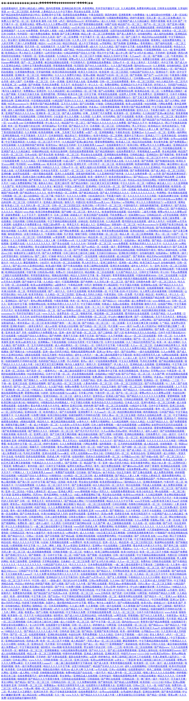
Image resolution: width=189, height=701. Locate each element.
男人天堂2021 (139, 126)
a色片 (62, 21)
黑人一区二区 (162, 234)
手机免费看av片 (118, 215)
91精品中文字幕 (138, 405)
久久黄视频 (159, 65)
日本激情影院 (56, 135)
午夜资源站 (177, 56)
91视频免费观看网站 (118, 18)
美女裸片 (12, 40)
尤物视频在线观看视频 (22, 656)
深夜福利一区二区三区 (124, 224)
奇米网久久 (162, 294)
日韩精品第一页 (131, 679)
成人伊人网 (121, 53)
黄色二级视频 (154, 669)
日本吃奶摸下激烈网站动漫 (118, 129)
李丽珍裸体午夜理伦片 (52, 377)
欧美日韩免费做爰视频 (48, 212)
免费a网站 (98, 377)
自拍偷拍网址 (145, 34)
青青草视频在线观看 (123, 275)
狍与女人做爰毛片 (12, 91)
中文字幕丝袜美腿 (162, 107)
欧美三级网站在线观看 (96, 266)
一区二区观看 (117, 323)
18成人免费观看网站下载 (71, 30)
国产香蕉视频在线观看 (91, 24)
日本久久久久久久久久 (143, 192)
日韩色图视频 (44, 237)
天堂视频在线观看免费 (49, 161)
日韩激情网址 (36, 517)
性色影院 (22, 34)
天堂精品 (99, 558)
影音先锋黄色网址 (141, 463)
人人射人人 (139, 269)
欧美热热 (68, 164)
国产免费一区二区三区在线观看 (111, 405)
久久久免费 (49, 539)
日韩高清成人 (90, 148)
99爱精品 (34, 37)
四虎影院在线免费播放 (75, 14)
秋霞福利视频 (142, 164)
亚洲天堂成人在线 (76, 81)
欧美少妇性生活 (145, 491)
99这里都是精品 (10, 18)
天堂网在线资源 (30, 498)
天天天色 (25, 316)
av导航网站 (106, 43)
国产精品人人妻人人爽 (146, 129)
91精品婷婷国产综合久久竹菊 (80, 53)
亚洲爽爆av (133, 43)
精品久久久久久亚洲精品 (147, 167)
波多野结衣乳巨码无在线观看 (50, 68)
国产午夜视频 (81, 250)
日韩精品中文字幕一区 (89, 488)
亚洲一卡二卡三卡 (95, 307)
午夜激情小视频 (178, 75)
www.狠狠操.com (68, 97)
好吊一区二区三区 (164, 116)
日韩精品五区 (17, 533)
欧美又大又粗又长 (88, 72)
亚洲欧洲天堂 (112, 653)
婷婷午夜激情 (137, 18)
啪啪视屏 (22, 679)
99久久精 (22, 294)
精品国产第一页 (92, 463)
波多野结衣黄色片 (110, 529)
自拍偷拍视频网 (101, 628)
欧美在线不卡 (79, 84)
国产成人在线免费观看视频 (120, 110)
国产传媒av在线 (150, 456)
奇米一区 (12, 126)
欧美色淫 (7, 386)
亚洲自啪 (74, 110)
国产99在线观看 (128, 428)
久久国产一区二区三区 (72, 170)
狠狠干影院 (81, 234)
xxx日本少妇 (78, 27)
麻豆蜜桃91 (173, 164)
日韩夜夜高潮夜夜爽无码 (140, 533)
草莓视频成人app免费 (149, 151)
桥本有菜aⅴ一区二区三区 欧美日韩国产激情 (41, 323)
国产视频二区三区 (155, 399)
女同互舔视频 (33, 97)
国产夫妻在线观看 (57, 656)
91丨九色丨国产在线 (176, 383)
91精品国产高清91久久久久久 (68, 100)
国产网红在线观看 (97, 583)
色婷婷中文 (123, 587)
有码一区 (45, 40)
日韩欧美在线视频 (36, 221)
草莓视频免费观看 (63, 65)
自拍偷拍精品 (174, 65)
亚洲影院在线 (67, 259)
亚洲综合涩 (37, 644)
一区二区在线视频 (130, 637)
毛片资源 (63, 126)
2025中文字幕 (38, 482)
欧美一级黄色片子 (98, 177)
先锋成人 (12, 246)
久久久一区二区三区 (24, 237)
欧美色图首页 (66, 637)
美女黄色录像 (161, 142)
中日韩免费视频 (47, 510)
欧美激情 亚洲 (66, 199)
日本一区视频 (57, 81)
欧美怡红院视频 (108, 574)
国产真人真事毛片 (127, 34)
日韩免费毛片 (112, 189)
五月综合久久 (15, 599)
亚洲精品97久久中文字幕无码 (137, 84)
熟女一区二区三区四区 (48, 628)
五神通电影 (35, 561)
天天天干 (66, 84)
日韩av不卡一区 (121, 62)
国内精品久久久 (133, 482)
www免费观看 (121, 243)
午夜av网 (100, 409)
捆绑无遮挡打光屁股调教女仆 (115, 97)
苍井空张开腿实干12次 (28, 313)
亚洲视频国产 (8, 30)
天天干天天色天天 (165, 316)
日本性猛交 (105, 676)
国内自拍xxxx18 (75, 21)
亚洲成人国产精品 (116, 396)
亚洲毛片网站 (158, 164)
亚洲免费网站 (179, 320)
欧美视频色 (121, 526)
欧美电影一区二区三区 (67, 154)
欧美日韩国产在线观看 (96, 215)
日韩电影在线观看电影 (73, 679)
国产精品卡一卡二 (154, 596)
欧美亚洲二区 (9, 84)
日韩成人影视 (27, 548)
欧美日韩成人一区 (163, 68)
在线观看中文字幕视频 (58, 625)
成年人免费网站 (147, 208)
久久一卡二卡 (141, 548)
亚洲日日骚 (76, 405)
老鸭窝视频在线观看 (81, 348)
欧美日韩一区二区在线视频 (28, 27)
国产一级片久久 (57, 291)
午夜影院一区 (29, 56)
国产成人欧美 (101, 663)
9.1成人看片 (88, 78)
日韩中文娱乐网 (143, 68)
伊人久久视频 (71, 116)
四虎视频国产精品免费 (162, 177)
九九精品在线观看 (77, 177)
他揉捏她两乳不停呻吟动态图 (21, 361)
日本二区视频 (61, 215)
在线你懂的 (121, 148)
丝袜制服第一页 (169, 444)
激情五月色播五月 (66, 488)
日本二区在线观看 (25, 250)
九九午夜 (81, 583)
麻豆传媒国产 (134, 507)
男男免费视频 (89, 634)
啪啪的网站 (47, 75)
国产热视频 (119, 43)
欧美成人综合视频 (69, 326)
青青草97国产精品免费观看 (45, 103)
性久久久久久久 (78, 564)
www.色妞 (29, 212)
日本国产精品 (158, 313)
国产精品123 (110, 300)
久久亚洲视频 (180, 183)
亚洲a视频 (93, 81)
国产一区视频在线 (144, 316)
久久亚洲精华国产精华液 (31, 145)
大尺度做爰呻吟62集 (158, 529)
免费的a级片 (19, 466)
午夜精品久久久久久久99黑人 (48, 463)
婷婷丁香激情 (152, 466)
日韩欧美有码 (44, 116)
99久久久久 (16, 262)
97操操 (100, 103)
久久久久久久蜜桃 (11, 78)
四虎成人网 (53, 456)
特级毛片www (128, 653)
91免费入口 (66, 494)
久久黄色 (97, 116)
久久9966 (39, 459)
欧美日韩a (144, 644)
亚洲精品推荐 (166, 269)
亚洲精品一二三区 (170, 380)
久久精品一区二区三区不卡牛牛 (43, 142)
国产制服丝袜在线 (165, 161)
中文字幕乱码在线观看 (159, 88)
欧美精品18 (11, 53)
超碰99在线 (171, 250)
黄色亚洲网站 (51, 494)
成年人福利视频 (170, 59)
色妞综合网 (179, 393)
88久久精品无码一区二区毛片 (172, 81)
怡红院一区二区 (159, 517)
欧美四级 (145, 682)
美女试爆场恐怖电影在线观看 (51, 246)
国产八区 (119, 332)
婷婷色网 (88, 405)
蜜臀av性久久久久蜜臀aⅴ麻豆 (156, 145)
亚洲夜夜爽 (125, 14)
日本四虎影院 (170, 510)
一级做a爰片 (55, 580)
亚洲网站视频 (43, 548)
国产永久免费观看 (52, 253)
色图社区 (80, 202)
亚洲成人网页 (65, 491)
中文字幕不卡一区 (90, 37)
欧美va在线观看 (134, 103)
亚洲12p (101, 351)
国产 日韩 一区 (22, 501)
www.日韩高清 (103, 593)
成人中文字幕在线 (89, 43)
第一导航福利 (103, 119)
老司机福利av (92, 21)
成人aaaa (52, 491)
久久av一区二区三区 (141, 345)
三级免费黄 (125, 545)
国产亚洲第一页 (31, 78)
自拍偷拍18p (27, 256)
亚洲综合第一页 (33, 412)
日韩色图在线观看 (158, 666)
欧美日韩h (133, 145)
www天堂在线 (142, 501)
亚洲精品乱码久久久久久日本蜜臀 (20, 377)
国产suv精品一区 (91, 246)
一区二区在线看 (81, 189)
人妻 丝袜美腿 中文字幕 (56, 478)
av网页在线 (120, 615)
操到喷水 (58, 615)
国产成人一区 (91, 644)
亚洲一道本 (65, 332)
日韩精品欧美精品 (158, 447)
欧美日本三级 (75, 94)
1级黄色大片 (138, 367)
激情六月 (69, 202)
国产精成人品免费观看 (117, 367)
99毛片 (88, 285)
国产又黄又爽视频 (70, 34)
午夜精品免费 (75, 285)
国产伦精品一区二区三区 (95, 323)
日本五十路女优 (94, 170)
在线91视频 (155, 523)
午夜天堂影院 (131, 618)
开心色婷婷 (73, 361)
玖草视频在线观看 (121, 269)
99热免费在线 (105, 615)
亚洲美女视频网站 (92, 129)
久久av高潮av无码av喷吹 (114, 431)
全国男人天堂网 (127, 94)
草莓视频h (133, 615)
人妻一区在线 (179, 14)
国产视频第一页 (37, 555)
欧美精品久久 (156, 123)
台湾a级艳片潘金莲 (91, 428)
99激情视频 (181, 428)
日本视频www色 (142, 78)
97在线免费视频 (29, 59)
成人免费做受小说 (91, 231)
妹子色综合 (109, 472)
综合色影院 (134, 212)
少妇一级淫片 (169, 434)
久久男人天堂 (79, 40)
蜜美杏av (15, 504)
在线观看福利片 (137, 669)
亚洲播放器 (46, 367)
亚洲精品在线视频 (28, 367)
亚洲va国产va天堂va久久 (92, 577)
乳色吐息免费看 (51, 84)
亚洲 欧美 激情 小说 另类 (44, 21)
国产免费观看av (178, 142)
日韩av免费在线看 (99, 580)
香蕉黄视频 (182, 113)
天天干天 (76, 129)
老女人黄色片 (138, 62)
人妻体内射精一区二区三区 (71, 138)
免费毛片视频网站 (100, 421)
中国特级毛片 (130, 205)
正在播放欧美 (83, 418)
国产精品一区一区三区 (172, 129)
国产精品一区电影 (56, 482)
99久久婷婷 (82, 437)
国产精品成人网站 (74, 501)
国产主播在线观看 (176, 399)
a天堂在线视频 (171, 215)
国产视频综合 (127, 478)
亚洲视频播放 (106, 132)
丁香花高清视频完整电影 (94, 358)
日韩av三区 (163, 208)
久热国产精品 (88, 380)
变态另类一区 (32, 46)
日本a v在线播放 (118, 669)
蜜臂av (91, 602)
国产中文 (105, 278)
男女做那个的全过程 (29, 126)
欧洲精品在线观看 (12, 269)
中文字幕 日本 (179, 364)
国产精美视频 (113, 307)
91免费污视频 (38, 415)
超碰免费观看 (12, 215)
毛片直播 (113, 326)
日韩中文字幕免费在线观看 (37, 65)
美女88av (116, 202)
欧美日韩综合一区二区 (43, 310)
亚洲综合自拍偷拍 (165, 539)
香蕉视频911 (147, 43)
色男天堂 (39, 297)
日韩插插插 (155, 459)
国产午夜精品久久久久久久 (62, 218)
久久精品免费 (113, 221)
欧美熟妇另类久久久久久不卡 (36, 18)
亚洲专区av (99, 396)
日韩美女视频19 (77, 517)
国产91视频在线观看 (129, 602)
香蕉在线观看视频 (152, 237)
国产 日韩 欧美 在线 (117, 409)
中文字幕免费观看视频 (86, 529)
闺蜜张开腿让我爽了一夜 (171, 326)
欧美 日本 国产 (175, 21)
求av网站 (94, 437)
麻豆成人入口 (164, 183)
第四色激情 (111, 14)
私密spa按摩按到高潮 (102, 660)
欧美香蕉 (10, 669)
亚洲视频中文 (161, 94)
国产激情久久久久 (38, 431)
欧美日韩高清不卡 (141, 513)
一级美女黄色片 (35, 326)
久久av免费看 (174, 313)
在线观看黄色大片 (116, 145)
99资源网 (171, 221)
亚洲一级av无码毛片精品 (56, 351)
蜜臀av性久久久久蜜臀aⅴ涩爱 (52, 24)
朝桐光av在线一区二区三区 (81, 310)
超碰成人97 (76, 215)
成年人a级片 (152, 431)
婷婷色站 (29, 583)
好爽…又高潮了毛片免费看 (30, 88)
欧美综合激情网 (59, 151)
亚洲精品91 (152, 154)
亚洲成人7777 (152, 135)
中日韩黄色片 (78, 62)
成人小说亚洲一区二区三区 (75, 621)
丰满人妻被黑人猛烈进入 (166, 656)
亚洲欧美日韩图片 (23, 68)
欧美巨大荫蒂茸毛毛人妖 (113, 180)
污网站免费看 (165, 103)
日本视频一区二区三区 (36, 81)
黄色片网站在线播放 (21, 119)
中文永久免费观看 (53, 49)
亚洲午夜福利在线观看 (152, 618)
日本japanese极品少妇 (119, 599)
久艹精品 (165, 323)
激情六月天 (150, 304)
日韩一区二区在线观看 (17, 285)
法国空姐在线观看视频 (122, 30)
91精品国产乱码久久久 (142, 72)
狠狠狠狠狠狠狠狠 (41, 129)
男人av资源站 (70, 545)
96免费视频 (32, 30)
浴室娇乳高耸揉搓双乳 (25, 399)
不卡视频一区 (49, 199)
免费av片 (60, 272)
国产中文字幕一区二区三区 (106, 621)
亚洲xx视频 (89, 75)
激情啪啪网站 (110, 428)
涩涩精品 (128, 157)
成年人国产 (16, 81)
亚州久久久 (142, 110)
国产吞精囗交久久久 (16, 555)
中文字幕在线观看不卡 (99, 450)
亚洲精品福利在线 (84, 88)
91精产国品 (108, 199)
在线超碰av (130, 240)
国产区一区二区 (21, 21)
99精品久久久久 (51, 167)
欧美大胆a (113, 167)
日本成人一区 (87, 345)
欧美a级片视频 (54, 266)
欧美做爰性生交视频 (49, 339)
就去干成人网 (43, 250)
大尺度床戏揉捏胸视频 (27, 170)
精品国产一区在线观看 (85, 256)
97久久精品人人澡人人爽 (42, 240)
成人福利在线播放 (164, 34)
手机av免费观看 (178, 272)
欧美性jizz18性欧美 (133, 494)
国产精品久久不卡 (138, 123)
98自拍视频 (150, 103)
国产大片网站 (172, 100)
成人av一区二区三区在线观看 (140, 335)
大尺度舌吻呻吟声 (44, 418)
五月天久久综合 (70, 103)
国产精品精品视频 (132, 186)
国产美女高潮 (46, 154)
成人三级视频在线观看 (119, 523)
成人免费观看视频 (104, 475)
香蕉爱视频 (137, 304)
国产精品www (141, 177)
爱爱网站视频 (32, 393)
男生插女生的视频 (89, 482)
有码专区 (10, 577)
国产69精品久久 (141, 599)
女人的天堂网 (37, 625)
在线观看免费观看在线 (123, 491)
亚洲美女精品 (27, 24)
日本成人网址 (20, 660)
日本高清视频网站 (32, 396)
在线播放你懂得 (113, 548)
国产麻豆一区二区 (85, 637)
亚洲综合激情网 (151, 691)
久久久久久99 (78, 243)
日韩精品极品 (137, 154)
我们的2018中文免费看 (55, 278)
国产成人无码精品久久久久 (115, 192)
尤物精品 (134, 526)
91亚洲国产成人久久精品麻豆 (134, 21)
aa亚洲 (154, 501)
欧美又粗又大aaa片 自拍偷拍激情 (158, 262)
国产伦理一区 (121, 27)
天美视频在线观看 (59, 542)
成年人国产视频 (160, 138)
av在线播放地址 (23, 418)
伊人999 (73, 24)
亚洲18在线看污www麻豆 (64, 393)
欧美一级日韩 (20, 539)
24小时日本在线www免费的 (168, 199)
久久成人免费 (77, 606)
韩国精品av (21, 199)
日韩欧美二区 (94, 517)
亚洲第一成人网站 (129, 262)
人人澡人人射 (130, 358)
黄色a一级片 (113, 351)
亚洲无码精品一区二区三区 (58, 396)
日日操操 (81, 472)
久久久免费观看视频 (71, 444)
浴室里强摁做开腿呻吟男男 (52, 227)
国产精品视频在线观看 (171, 361)
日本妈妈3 (167, 504)
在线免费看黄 (143, 46)
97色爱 (34, 672)
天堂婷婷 (160, 53)
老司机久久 (160, 84)
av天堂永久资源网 (11, 281)
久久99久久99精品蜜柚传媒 (89, 367)
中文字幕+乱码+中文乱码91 (124, 291)
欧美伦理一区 (25, 434)
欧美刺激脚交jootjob (170, 650)
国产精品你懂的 (80, 183)
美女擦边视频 (155, 418)
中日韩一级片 (74, 148)
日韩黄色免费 (143, 281)
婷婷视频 (181, 672)
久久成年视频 (29, 288)
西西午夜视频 (158, 21)
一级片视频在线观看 (42, 173)
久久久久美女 (44, 186)
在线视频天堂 (48, 46)
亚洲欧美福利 (17, 326)
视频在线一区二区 (62, 250)
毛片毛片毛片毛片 (90, 386)
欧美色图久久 (50, 412)
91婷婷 (45, 393)
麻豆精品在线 (93, 100)
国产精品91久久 (16, 536)
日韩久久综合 (158, 644)
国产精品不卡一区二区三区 (48, 520)
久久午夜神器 (133, 510)
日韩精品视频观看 (115, 103)
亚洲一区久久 (110, 542)
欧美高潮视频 (46, 132)
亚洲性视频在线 (11, 135)
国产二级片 (41, 256)
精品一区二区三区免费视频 (110, 469)
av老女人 (120, 660)
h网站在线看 (98, 288)
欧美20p (48, 618)
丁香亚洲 (6, 466)
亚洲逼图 (172, 53)
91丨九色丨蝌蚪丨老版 (49, 545)
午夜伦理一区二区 (105, 393)
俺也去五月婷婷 (67, 145)
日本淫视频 (129, 593)
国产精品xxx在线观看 (117, 558)
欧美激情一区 (121, 113)
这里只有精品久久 (122, 78)
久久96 (21, 30)
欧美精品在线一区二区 (147, 91)
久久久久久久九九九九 (38, 243)
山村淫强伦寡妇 (54, 53)
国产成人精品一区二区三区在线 (65, 383)
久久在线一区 (140, 523)
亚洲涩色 (41, 91)
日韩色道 (64, 631)
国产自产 (148, 75)
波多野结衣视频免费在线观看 (17, 297)
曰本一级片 (156, 663)
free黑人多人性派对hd (145, 326)
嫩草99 (45, 78)
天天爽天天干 (36, 307)
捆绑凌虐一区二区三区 (30, 650)
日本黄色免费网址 (49, 259)
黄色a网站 (6, 27)
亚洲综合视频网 (134, 380)
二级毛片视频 (149, 212)
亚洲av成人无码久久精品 (89, 294)
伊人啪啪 (134, 688)
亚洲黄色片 (167, 205)
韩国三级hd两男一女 (54, 224)
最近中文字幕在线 (123, 418)
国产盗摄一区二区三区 (84, 332)
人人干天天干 (29, 215)
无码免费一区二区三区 (99, 243)
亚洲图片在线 (17, 243)
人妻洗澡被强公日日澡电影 (131, 695)
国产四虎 (117, 593)
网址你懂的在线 (178, 517)
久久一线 (167, 49)
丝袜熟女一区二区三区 (174, 30)
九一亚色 (154, 266)
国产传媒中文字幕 (125, 46)
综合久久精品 (137, 421)
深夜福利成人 (8, 323)
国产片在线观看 (126, 116)
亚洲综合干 (162, 72)
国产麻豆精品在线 (89, 192)
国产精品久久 (130, 389)
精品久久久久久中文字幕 (120, 501)
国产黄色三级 (122, 329)
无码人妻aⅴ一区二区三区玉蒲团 (119, 415)
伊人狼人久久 (52, 123)
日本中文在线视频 (77, 291)
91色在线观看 (87, 119)
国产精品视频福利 (105, 151)
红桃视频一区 (63, 269)
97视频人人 (19, 472)
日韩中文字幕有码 (149, 272)
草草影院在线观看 (108, 94)
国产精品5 (101, 335)
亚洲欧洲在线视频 (28, 40)
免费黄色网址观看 (63, 367)
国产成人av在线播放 (77, 107)
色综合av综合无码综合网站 (91, 49)
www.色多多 (171, 612)
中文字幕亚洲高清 (15, 142)
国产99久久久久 (128, 208)
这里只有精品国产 (82, 666)
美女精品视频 (103, 78)
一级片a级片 (19, 618)
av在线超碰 (152, 269)
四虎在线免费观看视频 (81, 151)
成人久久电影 (108, 21)
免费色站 (145, 561)
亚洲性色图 (74, 246)
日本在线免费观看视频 (55, 558)
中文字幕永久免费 (40, 469)
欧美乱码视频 (37, 577)
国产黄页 (130, 281)
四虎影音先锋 (97, 221)
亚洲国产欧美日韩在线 (171, 224)
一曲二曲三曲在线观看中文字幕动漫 (126, 288)
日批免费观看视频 (110, 107)
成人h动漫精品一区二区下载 (81, 91)
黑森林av (128, 548)
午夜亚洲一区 (174, 370)
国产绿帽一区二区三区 (73, 212)
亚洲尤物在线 (40, 107)
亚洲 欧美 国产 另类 (16, 332)
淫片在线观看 (8, 335)
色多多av (94, 107)
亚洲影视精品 (78, 450)
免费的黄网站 (112, 84)
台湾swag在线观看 (109, 691)
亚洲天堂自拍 (38, 358)
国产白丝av (54, 596)
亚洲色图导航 (48, 94)
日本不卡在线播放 (122, 339)
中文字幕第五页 (16, 609)
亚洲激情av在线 (149, 285)
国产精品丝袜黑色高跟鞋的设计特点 (21, 14)
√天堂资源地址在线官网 (90, 161)
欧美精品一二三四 (96, 157)
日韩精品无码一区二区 (117, 453)
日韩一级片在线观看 (124, 555)
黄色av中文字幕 (129, 609)
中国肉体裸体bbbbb (146, 275)
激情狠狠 (156, 218)
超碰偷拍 (85, 288)
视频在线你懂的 (60, 275)
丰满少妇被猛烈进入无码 (54, 513)
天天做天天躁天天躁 (36, 329)
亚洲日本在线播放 (120, 266)
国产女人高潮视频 (117, 49)
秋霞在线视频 (55, 380)
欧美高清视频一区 (98, 291)
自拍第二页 (23, 644)
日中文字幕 (90, 94)
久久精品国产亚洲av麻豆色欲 (158, 113)
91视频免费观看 (132, 237)
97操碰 (52, 256)
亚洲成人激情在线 (77, 68)
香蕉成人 (26, 590)
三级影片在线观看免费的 (16, 275)
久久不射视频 (60, 59)
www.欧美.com (15, 123)
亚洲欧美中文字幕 (52, 14)
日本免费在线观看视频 (116, 170)
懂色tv (161, 250)
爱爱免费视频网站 (105, 142)
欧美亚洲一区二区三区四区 (114, 72)
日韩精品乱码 (154, 215)
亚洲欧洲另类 (22, 100)
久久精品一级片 (52, 281)
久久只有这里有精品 (35, 599)
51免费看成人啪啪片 (172, 91)
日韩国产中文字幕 (29, 571)
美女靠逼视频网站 (67, 510)
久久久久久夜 (164, 339)
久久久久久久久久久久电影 (142, 196)
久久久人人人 (12, 498)
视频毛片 (35, 447)
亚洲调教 (17, 380)
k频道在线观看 (107, 256)
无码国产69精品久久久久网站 (156, 688)
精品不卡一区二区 (175, 288)
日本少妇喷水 (84, 18)
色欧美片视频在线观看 (142, 27)
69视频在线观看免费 (87, 498)
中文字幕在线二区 (61, 409)
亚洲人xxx (170, 596)
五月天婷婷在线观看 (42, 345)
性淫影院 (79, 65)
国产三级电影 (105, 332)
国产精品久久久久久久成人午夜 (41, 631)
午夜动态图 (16, 167)
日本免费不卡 (95, 548)
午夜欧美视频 (9, 116)
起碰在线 (83, 221)
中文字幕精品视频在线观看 (62, 221)
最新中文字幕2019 (134, 135)
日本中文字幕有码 (87, 320)
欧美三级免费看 (171, 218)
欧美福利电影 (57, 612)
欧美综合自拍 (138, 453)
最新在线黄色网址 (135, 100)
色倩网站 (162, 192)
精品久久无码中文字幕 (116, 56)
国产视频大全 (17, 351)
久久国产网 (63, 46)
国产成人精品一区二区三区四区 (168, 170)
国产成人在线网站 (72, 113)
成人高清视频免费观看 (82, 469)
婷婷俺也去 (99, 625)
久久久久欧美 (132, 161)
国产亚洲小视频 (176, 24)
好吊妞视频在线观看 (177, 374)
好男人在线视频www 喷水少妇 (87, 453)
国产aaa (61, 310)
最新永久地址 (73, 78)
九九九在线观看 (179, 647)
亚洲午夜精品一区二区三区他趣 (158, 402)
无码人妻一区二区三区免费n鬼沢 (164, 18)
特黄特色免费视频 (168, 180)
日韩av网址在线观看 (43, 269)
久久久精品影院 (56, 91)
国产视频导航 (167, 154)
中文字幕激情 (51, 27)
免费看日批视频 (151, 59)
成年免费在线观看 (48, 676)
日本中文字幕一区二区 (58, 374)
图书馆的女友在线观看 (134, 221)
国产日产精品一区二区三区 (112, 138)
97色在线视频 (8, 320)
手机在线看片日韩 (61, 40)
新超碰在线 (131, 644)
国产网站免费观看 (70, 231)
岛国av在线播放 (121, 304)
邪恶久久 (42, 386)
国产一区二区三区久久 (164, 281)
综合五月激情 (49, 355)
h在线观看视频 (90, 389)
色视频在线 (122, 199)
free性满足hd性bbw (160, 653)
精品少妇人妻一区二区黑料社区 (169, 463)
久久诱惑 (22, 231)
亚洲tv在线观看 (46, 56)
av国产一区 (91, 132)
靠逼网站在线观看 (164, 542)
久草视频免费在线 (25, 72)
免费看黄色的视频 (23, 593)
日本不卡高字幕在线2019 (101, 40)
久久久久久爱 (41, 119)
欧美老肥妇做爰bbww (120, 177)
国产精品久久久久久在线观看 (130, 440)
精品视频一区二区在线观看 (100, 272)
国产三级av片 (19, 227)
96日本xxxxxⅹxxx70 (18, 103)
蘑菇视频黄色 (50, 97)
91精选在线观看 (165, 386)
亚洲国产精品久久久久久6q (20, 113)
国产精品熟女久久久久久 (33, 192)
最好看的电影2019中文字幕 (72, 602)
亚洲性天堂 (80, 164)
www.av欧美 (101, 510)
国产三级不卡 (133, 37)
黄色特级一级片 (36, 466)
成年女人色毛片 (157, 221)
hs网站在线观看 (170, 355)
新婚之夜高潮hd (31, 587)
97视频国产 (161, 533)
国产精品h (87, 631)
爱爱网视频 (124, 246)
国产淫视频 (170, 189)
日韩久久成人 (22, 49)
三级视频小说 (161, 564)
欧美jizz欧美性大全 (26, 342)
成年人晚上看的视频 (64, 18)
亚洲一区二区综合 (15, 370)
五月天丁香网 (146, 358)
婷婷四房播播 (163, 27)
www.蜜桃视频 (82, 491)
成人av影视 (51, 326)
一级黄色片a (49, 370)
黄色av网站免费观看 (42, 300)
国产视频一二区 (161, 56)
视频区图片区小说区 (49, 288)
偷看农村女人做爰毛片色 (27, 253)
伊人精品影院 (110, 285)
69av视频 (57, 647)
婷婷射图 (180, 472)
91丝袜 (44, 542)
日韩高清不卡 (34, 202)
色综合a (19, 583)
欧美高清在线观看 (163, 46)
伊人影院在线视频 (108, 320)
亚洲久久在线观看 (65, 173)
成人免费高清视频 (164, 472)
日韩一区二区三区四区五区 (66, 205)
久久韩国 (85, 116)
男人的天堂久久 (21, 129)
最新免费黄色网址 (172, 475)
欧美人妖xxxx (81, 329)
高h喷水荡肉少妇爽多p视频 (37, 177)
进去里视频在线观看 (101, 250)
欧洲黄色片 (135, 138)
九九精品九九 (64, 56)
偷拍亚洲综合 (15, 234)
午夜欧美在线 (122, 132)
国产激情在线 (30, 259)
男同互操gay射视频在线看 (97, 339)
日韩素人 (65, 157)
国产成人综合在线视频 (148, 30)
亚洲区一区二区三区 (87, 259)
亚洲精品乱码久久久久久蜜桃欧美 (123, 377)
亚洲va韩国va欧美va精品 (18, 107)
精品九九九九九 (166, 676)
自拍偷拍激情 (147, 253)
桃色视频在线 (150, 412)
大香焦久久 (137, 246)
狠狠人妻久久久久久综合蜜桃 (159, 672)
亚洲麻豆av (138, 132)
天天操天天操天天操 (28, 94)
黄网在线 (181, 316)
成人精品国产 (124, 256)
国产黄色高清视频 (171, 691)
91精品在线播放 (43, 615)
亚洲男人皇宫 (168, 97)
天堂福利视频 (43, 72)
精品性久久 (43, 421)
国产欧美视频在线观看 (168, 227)
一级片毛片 (100, 672)
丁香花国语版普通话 (12, 132)
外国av (94, 491)
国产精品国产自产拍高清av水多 (159, 119)
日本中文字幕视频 (56, 466)
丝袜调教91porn (137, 215)
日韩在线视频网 (115, 218)
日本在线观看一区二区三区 (165, 548)
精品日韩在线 (70, 43)
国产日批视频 (87, 103)
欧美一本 (162, 342)
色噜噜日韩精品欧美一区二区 (145, 148)
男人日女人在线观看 (47, 157)
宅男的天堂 (140, 418)
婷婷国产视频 (42, 583)
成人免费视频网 (61, 129)
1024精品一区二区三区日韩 (78, 475)
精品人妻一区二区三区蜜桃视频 (98, 34)
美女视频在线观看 (177, 192)
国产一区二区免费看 (68, 37)
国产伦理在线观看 (154, 383)
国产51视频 (105, 434)
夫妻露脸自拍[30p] (77, 237)
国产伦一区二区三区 (155, 24)
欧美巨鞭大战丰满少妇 (13, 402)
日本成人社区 (132, 402)
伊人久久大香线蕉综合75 (149, 202)
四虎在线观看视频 (36, 456)
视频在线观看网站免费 (83, 351)
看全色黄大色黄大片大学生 (84, 278)
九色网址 (146, 498)
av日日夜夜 (118, 119)
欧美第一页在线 (144, 116)
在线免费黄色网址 (172, 40)
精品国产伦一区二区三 (130, 24)
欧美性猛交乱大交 (100, 269)
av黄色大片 (83, 421)
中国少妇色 (21, 517)
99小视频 (120, 507)
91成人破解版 (135, 49)
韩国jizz (146, 138)
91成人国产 (69, 161)
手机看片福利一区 (160, 110)
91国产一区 (177, 234)
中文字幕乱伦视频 (130, 285)
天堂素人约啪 (86, 393)
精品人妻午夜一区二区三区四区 (125, 672)
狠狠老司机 (86, 313)
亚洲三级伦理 (133, 119)
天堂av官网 (109, 587)
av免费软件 (76, 542)
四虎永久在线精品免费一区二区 (154, 415)
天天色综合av (163, 587)
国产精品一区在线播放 (164, 240)
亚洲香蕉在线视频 (140, 40)
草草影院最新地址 (41, 275)
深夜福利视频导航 (86, 173)
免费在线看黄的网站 (113, 100)
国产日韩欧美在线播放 (92, 110)
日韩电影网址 (123, 126)
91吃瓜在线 (106, 240)
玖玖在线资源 (145, 428)
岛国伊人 (51, 602)
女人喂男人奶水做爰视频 (153, 291)
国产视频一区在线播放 (42, 488)
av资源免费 (179, 27)
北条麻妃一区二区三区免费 (119, 68)
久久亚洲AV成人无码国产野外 (156, 580)
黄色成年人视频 (48, 30)
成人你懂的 (174, 342)
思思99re (38, 494)
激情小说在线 (73, 389)
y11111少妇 (143, 653)
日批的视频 (19, 221)
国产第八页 (23, 482)
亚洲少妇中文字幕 (18, 304)
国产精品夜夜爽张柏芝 (174, 173)
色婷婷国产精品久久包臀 (52, 361)
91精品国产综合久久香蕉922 (64, 208)
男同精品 (62, 94)
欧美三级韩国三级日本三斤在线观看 (151, 571)
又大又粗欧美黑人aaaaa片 (91, 145)
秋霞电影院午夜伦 (146, 250)
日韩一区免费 (125, 294)
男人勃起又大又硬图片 (31, 53)
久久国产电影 (56, 386)
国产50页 (70, 583)
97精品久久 (37, 389)
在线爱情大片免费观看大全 (27, 224)
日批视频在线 (36, 138)
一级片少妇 (119, 450)
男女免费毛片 (145, 94)
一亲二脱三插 (73, 323)
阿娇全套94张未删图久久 (14, 625)
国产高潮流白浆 (130, 580)
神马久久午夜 (64, 256)
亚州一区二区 (88, 447)
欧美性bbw (52, 145)
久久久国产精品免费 (122, 65)
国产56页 (168, 523)
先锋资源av (172, 615)
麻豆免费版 (144, 240)
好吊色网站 (109, 116)
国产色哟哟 (87, 281)
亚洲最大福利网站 (57, 110)
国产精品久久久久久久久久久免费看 (107, 123)
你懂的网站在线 (40, 151)
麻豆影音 (58, 186)
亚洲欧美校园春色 (153, 482)
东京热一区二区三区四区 (174, 266)
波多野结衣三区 (26, 157)
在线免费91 (23, 405)
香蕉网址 (156, 40)
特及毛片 (60, 196)
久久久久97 (106, 440)
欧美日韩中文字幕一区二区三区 (25, 444)
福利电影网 (99, 18)
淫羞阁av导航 (157, 520)
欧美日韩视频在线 (159, 278)
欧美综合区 (56, 119)
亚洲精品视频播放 (134, 434)
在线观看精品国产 (146, 478)
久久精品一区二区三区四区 (60, 294)
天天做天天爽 (178, 679)
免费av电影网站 (56, 599)
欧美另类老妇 (36, 294)
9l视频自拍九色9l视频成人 (55, 402)
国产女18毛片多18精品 (141, 53)
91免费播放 (138, 14)
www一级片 (126, 326)
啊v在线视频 (162, 491)
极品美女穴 (71, 135)
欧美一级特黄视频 (18, 180)
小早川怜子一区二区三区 (101, 164)
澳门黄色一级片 (149, 679)
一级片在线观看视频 (148, 351)
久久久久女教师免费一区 (99, 27)
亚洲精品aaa (103, 224)
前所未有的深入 (171, 126)
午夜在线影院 (96, 14)
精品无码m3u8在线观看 (154, 37)
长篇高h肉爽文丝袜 (168, 196)
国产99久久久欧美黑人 (97, 65)
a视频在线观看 (28, 421)
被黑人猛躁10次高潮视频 (93, 167)
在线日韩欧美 (95, 68)
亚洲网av (86, 208)
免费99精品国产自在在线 (79, 672)
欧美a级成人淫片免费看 (150, 189)
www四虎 (79, 526)
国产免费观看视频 (140, 170)
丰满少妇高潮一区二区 (13, 291)
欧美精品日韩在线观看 (109, 310)
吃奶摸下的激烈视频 (176, 377)
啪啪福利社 (33, 402)
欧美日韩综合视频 (26, 186)
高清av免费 (35, 199)
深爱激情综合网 (125, 91)
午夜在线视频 (110, 297)
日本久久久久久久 (102, 418)
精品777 (89, 609)
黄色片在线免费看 (11, 177)
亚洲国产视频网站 (65, 418)
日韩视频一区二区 (12, 196)
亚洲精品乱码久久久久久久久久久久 (55, 320)
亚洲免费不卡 (45, 215)
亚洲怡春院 (14, 288)
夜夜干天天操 (70, 335)
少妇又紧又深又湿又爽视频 (104, 183)
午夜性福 (80, 199)
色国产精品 (40, 507)
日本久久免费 (121, 227)
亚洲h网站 (135, 113)
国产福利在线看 (164, 43)
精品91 (42, 43)
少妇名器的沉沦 (96, 196)
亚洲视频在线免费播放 (99, 62)
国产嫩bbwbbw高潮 (132, 466)
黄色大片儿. (94, 212)
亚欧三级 (75, 631)
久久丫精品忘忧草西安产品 (57, 180)
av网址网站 (146, 320)
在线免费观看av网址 (137, 469)
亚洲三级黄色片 (109, 262)
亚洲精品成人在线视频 (142, 364)
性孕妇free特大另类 (167, 478)
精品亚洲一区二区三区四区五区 (105, 237)
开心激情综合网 (138, 558)
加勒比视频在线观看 (98, 30)
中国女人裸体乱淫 (75, 186)
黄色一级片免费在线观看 (59, 88)
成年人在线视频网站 (142, 329)
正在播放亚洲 (71, 119)
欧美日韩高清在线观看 (64, 72)
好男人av (18, 688)
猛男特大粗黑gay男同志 (80, 466)
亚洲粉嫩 (6, 173)
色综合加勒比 (66, 355)
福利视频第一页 (108, 444)
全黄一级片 (45, 59)
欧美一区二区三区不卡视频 (87, 56)
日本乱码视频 (119, 504)
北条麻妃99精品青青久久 (167, 345)
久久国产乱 (8, 186)
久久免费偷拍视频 (87, 682)
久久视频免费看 (32, 167)
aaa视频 (22, 84)
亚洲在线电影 (137, 231)
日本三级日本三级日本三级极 (79, 253)
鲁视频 (55, 34)
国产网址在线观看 (130, 498)
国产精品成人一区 (72, 339)
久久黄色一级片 (70, 288)
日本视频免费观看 (34, 123)
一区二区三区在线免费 (98, 504)
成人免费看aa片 (9, 647)
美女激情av (66, 676)
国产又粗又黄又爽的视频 (146, 97)
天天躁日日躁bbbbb (107, 253)
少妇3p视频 (124, 300)
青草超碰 (92, 138)
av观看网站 (144, 424)
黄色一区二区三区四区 (142, 81)
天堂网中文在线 (155, 100)
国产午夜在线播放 (73, 266)
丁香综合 (77, 644)
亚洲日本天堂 (41, 691)
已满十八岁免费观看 (26, 43)
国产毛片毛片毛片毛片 (60, 329)
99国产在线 (111, 24)
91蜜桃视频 (16, 545)
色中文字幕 (167, 62)
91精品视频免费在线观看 (74, 650)
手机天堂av (106, 437)
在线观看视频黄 (155, 288)
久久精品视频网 (120, 421)
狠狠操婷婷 (149, 386)
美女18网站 (123, 40)
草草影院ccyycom (19, 488)
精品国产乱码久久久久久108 (108, 666)
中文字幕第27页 (95, 342)
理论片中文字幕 (105, 53)
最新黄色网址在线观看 (81, 558)
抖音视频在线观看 (41, 100)
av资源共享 (170, 202)
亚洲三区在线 (20, 383)
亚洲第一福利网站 (36, 110)
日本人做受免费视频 (102, 424)
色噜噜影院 (59, 177)
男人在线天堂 (22, 358)
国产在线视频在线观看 (172, 431)
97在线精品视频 (27, 116)
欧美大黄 (36, 49)
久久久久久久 (147, 526)
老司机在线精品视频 (124, 250)
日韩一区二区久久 (82, 625)
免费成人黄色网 (104, 459)
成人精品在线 (151, 444)
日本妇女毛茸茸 (49, 170)
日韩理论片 (11, 558)
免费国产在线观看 (65, 472)
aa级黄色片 (60, 285)
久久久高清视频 (19, 240)
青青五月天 (73, 224)
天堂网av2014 (78, 157)
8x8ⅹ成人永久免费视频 (94, 520)
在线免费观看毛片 (126, 151)
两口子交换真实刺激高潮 (63, 691)
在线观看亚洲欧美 (89, 440)
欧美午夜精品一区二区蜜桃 (108, 135)
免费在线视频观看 (97, 599)
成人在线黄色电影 (174, 663)
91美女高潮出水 (137, 88)
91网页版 (142, 593)
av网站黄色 (72, 533)
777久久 (32, 227)
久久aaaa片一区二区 (140, 56)
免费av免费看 (72, 386)
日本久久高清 (47, 37)
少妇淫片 (45, 262)
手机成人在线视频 (152, 485)
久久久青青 (13, 59)
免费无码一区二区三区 (162, 488)
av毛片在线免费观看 (141, 199)
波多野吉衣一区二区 (68, 313)
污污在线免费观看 (25, 485)
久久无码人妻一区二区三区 (36, 205)
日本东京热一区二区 (109, 186)
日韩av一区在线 (35, 536)
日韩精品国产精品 (160, 469)
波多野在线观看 (21, 173)
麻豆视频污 (70, 504)
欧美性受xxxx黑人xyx (98, 202)
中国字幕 (31, 272)
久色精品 (65, 27)
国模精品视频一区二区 (104, 596)
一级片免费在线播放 (39, 34)
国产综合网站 (128, 351)
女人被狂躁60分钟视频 (158, 14)
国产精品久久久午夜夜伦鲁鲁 (44, 679)
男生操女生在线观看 (92, 154)
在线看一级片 (108, 246)
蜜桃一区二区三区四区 (47, 688)
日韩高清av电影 (46, 272)
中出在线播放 (169, 167)
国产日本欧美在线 (88, 97)
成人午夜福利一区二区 (46, 424)
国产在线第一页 (21, 345)
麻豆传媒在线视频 (88, 434)
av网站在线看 (45, 695)
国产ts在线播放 (106, 91)
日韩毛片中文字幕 (106, 345)
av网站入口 (115, 358)
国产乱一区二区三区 (25, 386)
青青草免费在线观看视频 (156, 186)
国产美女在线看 (61, 243)
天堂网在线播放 (51, 561)
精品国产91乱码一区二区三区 (113, 75)
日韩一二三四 (53, 437)
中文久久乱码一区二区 (132, 183)
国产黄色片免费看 (119, 567)
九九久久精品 (106, 46)
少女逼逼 (58, 116)
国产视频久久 (31, 380)
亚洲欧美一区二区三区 (27, 75)
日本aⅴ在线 (31, 154)
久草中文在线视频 (115, 342)
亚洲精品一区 (151, 380)
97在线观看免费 (80, 46)
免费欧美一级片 (178, 253)
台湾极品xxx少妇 (130, 456)
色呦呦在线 (151, 246)
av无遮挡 (50, 138)
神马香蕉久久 (136, 431)
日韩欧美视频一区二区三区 (103, 234)
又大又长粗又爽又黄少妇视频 (21, 208)
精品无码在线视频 (142, 142)
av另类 (157, 173)
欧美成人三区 (123, 142)
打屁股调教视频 (153, 49)
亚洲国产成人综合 (109, 498)
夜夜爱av (30, 612)
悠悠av (27, 269)
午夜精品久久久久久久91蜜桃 (144, 577)
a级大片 (94, 46)
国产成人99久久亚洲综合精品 (29, 266)
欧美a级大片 (164, 246)
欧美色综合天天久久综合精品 (111, 88)
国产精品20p (95, 472)
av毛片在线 (101, 669)
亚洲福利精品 (180, 88)
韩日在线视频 (34, 278)
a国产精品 (69, 49)
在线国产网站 (165, 304)
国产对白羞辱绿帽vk (37, 450)
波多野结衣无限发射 (133, 307)
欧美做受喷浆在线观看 (114, 212)
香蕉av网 (173, 695)
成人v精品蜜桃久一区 (113, 37)
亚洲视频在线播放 (176, 437)
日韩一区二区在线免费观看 (114, 81)
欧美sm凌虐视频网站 (42, 285)
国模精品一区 (40, 606)
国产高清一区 (33, 370)
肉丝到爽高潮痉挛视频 (137, 218)
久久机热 (64, 424)
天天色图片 (153, 62)
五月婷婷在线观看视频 (112, 259)
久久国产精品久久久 (127, 272)
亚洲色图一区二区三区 (81, 593)
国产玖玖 (48, 189)
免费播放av (29, 91)
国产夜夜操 (35, 180)
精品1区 (149, 294)
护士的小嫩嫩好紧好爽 (120, 316)
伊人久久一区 (96, 84)
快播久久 (178, 339)
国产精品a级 (162, 358)
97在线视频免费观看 (106, 361)
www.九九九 (49, 313)
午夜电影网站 (26, 246)
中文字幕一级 (57, 78)
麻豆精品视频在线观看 (56, 62)
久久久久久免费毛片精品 (68, 75)
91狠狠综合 (55, 475)
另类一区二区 (165, 335)
